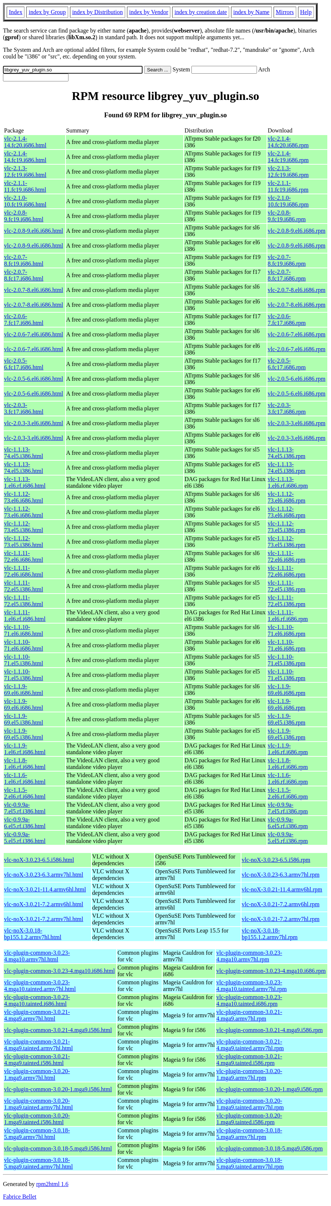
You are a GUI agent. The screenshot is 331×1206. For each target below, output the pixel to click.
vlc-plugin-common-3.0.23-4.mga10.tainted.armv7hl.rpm (251, 985)
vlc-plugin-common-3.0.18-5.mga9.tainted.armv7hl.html (38, 1163)
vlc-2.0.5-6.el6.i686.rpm (296, 379)
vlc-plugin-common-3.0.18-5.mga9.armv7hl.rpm (249, 1133)
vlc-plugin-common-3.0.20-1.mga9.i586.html (58, 1089)
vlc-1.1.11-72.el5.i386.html (23, 586)
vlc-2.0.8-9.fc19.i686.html (23, 215)
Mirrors (285, 12)
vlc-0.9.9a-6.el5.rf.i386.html (25, 822)
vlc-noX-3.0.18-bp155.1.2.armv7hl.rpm (270, 933)
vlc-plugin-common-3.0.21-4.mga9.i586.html (58, 1030)
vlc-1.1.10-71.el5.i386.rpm (286, 660)
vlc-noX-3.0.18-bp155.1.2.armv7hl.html (32, 933)
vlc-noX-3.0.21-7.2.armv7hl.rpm (281, 919)
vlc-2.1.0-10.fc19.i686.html (25, 201)
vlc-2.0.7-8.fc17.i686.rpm (287, 275)
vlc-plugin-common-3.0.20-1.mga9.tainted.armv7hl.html (38, 1104)
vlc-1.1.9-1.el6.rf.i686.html (25, 748)
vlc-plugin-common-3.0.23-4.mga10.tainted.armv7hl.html (40, 985)
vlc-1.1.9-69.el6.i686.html (23, 689)
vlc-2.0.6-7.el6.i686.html (33, 334)
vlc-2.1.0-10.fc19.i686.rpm (288, 201)
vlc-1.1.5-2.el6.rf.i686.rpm (288, 793)
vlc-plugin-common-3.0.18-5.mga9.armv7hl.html (37, 1133)
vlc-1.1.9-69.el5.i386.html (23, 719)
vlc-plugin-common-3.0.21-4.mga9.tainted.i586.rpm (249, 1059)
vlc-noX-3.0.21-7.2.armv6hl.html (43, 904)
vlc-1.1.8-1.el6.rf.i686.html (25, 763)
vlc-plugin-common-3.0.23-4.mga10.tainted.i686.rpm (249, 1000)
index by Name (251, 12)
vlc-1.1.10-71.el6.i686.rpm (286, 630)
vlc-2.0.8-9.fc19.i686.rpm (287, 215)
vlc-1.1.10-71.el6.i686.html (23, 630)
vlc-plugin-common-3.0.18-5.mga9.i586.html (58, 1148)
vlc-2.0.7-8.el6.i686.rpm (296, 290)
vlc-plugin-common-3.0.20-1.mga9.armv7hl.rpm (249, 1074)
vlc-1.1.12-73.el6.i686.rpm (286, 497)
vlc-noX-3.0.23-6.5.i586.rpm (276, 860)
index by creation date (200, 12)
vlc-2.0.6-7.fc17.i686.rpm (287, 319)
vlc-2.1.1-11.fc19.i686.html (25, 186)
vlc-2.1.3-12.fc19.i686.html (25, 171)
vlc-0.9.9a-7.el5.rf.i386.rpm (288, 808)
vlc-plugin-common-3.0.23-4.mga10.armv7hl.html (37, 956)
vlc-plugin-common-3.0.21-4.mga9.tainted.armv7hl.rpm (250, 1044)
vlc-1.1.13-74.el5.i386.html (23, 452)
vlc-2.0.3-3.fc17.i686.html (23, 408)
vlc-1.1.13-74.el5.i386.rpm (286, 452)
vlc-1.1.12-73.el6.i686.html (23, 497)
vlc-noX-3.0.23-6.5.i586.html (39, 860)
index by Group (47, 12)
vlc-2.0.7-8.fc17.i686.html (23, 275)
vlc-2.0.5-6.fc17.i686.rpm (287, 363)
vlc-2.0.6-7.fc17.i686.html (23, 319)
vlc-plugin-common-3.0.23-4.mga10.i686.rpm (271, 971)
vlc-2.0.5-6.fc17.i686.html (23, 363)
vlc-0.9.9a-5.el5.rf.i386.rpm (288, 837)
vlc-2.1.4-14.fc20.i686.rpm (288, 141)
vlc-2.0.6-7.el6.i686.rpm (296, 334)
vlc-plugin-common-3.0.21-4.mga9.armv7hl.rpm (249, 1015)
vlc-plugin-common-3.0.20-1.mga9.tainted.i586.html (37, 1118)
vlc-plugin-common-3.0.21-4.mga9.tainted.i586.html (37, 1059)
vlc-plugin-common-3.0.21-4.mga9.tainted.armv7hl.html (38, 1044)
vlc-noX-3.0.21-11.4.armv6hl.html (45, 889)
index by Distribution (97, 12)
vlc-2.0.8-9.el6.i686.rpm (296, 231)
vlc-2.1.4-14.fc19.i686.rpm (288, 156)
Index (15, 12)
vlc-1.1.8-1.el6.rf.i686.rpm (288, 763)
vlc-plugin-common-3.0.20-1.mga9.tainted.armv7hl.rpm (250, 1104)
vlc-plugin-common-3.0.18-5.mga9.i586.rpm (269, 1148)
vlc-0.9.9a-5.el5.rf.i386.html (25, 837)
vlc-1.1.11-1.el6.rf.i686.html (25, 615)
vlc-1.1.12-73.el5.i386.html (23, 526)
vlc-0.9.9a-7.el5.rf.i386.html (25, 808)
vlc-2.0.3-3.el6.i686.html (33, 423)
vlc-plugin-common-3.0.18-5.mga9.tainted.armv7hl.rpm (250, 1163)
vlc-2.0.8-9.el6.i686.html (33, 231)
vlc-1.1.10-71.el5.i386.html (23, 660)
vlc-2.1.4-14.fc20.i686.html (25, 141)
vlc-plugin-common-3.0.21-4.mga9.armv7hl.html (37, 1015)
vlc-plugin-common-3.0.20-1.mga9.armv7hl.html (37, 1074)
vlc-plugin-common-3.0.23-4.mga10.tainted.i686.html (37, 1000)
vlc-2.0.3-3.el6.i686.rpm (296, 423)
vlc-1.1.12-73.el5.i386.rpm (286, 526)
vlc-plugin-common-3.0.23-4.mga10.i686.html (59, 971)
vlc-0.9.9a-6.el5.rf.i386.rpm (288, 822)
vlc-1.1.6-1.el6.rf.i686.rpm (288, 778)
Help (306, 12)
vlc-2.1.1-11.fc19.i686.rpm (288, 186)
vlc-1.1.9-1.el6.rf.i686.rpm (288, 748)
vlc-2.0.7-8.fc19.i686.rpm (287, 260)
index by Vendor (148, 12)
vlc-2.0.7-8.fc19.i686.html (23, 260)
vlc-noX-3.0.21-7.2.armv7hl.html (43, 919)
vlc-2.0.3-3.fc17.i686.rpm (287, 408)
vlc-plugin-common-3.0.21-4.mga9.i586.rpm (269, 1030)
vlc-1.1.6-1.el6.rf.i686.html (25, 778)
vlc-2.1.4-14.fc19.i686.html (25, 156)
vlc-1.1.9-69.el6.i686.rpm (286, 689)
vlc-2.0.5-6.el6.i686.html (33, 379)
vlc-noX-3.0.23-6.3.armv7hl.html (43, 874)
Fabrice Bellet (19, 1196)
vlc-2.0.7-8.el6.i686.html (33, 290)
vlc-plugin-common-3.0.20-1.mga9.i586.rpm (269, 1089)
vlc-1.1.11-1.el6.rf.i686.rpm (288, 615)
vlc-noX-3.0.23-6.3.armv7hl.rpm (281, 874)
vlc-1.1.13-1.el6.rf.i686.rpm (288, 482)
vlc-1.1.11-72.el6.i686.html (23, 556)
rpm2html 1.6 (52, 1184)
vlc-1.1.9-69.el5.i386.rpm (286, 719)
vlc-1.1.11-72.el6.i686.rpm (286, 556)
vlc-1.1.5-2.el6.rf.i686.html (25, 793)
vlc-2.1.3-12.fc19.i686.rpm (288, 171)
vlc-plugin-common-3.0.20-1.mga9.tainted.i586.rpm (249, 1118)
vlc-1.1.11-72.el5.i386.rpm (286, 586)
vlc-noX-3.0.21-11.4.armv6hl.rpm (282, 889)
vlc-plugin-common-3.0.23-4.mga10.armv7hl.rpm (249, 956)
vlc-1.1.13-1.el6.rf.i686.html (25, 482)
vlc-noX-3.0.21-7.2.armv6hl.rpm (281, 904)
